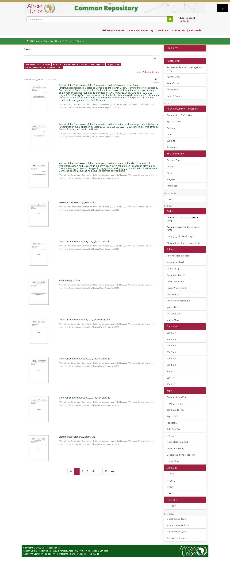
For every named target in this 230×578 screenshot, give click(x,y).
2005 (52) (171, 345)
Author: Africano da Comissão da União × (71, 64)
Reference (172, 147)
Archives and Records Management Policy (185, 69)
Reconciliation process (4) (179, 255)
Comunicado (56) (175, 448)
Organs (69, 41)
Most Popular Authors (178, 525)
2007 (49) (171, 352)
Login (169, 198)
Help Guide (183, 20)
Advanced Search (186, 17)
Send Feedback (78, 553)
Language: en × (113, 64)
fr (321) (170, 486)
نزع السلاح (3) (173, 268)
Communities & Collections (180, 115)
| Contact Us (177, 30)
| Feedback (162, 30)
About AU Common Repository (39, 553)
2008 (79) (171, 332)
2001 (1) (171, 377)
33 (105, 471)
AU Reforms (173, 83)
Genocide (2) (173, 294)
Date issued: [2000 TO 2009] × (37, 64)
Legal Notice (53, 547)
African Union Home (113, 30)
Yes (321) (171, 506)
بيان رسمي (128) (175, 403)
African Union (30, 550)
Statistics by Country (177, 538)
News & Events (174, 96)
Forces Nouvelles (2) (177, 287)
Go (155, 58)
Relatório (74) (173, 429)
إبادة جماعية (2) (174, 313)
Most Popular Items (176, 518)
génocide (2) (173, 307)
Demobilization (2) (176, 275)
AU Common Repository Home (45, 41)
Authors (171, 128)
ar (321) (171, 474)
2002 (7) (171, 371)
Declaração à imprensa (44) (181, 454)
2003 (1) (171, 384)
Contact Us (62, 553)
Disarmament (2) (175, 281)
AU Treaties (172, 89)
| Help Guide (194, 30)
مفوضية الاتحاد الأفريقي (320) (181, 236)
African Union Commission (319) (183, 242)
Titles (169, 134)
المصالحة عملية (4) (175, 262)
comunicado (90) (175, 409)
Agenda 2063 (173, 76)
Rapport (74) (173, 422)
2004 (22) (171, 364)
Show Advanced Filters (148, 71)
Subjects (171, 140)
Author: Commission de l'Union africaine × (43, 67)
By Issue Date (174, 121)
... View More (173, 319)
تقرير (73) (171, 435)
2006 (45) (171, 358)
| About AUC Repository (139, 30)
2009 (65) (171, 339)
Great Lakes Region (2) (178, 300)
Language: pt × (97, 64)
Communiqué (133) (176, 397)
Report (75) (172, 416)
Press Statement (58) (177, 441)
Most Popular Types (177, 531)
